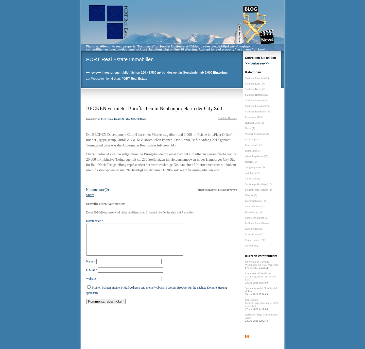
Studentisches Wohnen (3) (258, 189)
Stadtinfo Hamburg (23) (257, 94)
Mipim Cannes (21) (255, 240)
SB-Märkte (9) (252, 178)
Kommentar (94, 221)
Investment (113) (254, 117)
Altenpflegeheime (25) (256, 156)
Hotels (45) (251, 161)
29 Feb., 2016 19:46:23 (133, 119)
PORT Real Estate (111, 119)
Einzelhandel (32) (254, 145)
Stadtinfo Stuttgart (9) (256, 100)
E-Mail (91, 276)
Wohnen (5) (251, 195)
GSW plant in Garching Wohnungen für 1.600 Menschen (262, 264)
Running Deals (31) (255, 122)
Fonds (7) (250, 128)
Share (90, 195)
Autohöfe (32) (252, 173)
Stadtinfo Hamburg (228, 118)
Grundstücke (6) (253, 212)
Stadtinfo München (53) (257, 78)
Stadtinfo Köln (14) (255, 83)
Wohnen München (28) (257, 133)
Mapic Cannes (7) (254, 234)
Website (91, 285)
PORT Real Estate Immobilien (120, 59)
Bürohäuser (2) (252, 150)
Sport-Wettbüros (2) (255, 206)
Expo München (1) (255, 228)
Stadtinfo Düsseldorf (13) (258, 111)
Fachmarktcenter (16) (256, 201)
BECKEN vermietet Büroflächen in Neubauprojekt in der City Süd (154, 108)
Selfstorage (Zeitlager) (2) (258, 184)
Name (91, 267)
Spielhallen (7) (252, 245)
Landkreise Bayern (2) (256, 217)
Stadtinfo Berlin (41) (255, 89)
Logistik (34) (252, 139)
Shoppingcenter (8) (255, 167)
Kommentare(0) (97, 190)
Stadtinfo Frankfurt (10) (257, 106)
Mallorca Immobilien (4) (257, 223)
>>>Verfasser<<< (257, 63)
